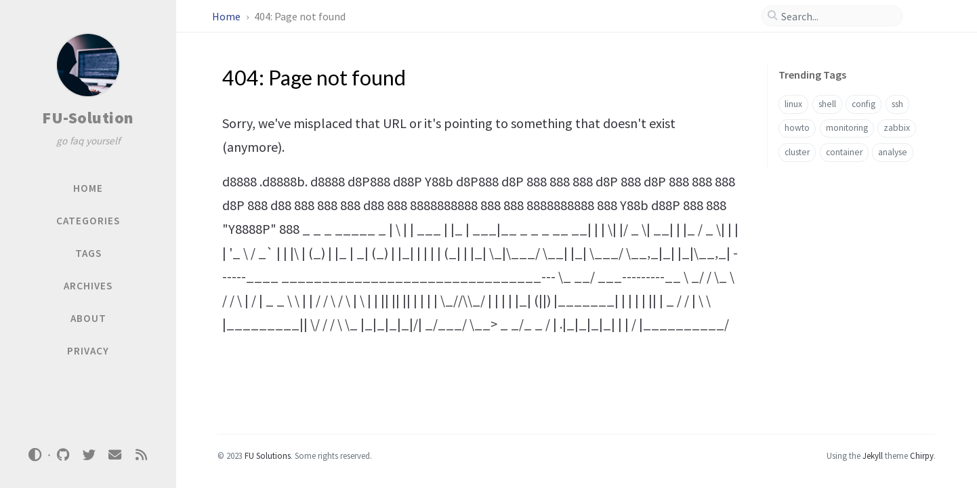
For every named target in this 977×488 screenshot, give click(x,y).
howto (797, 128)
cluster (797, 152)
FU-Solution (88, 117)
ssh (897, 104)
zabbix (897, 128)
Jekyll (872, 455)
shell (827, 104)
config (863, 104)
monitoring (847, 128)
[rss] (141, 455)
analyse (892, 152)
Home (227, 16)
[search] (837, 16)
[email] (115, 455)
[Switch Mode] (35, 454)
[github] (63, 455)
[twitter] (89, 455)
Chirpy (922, 455)
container (844, 152)
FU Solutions (268, 455)
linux (793, 104)
